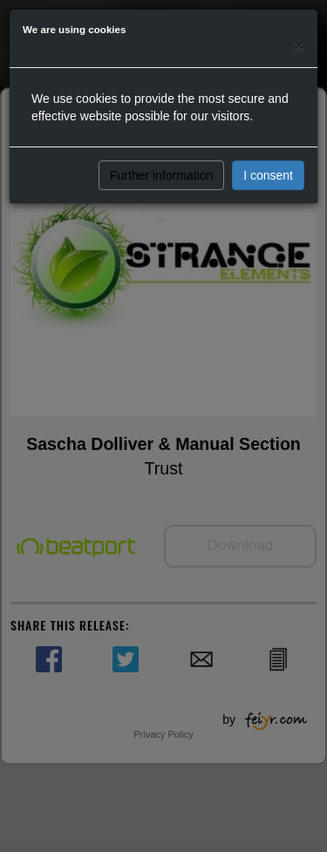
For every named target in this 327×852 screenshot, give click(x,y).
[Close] (299, 45)
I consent (268, 175)
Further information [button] (161, 175)
